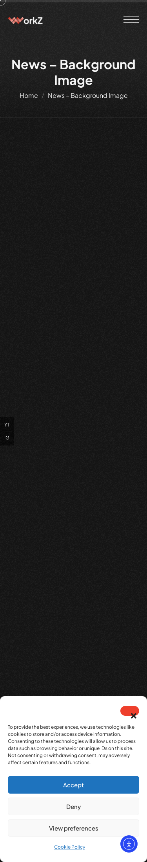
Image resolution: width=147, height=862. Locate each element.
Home (29, 95)
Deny (73, 806)
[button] (129, 711)
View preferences (73, 828)
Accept (73, 784)
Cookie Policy (69, 847)
